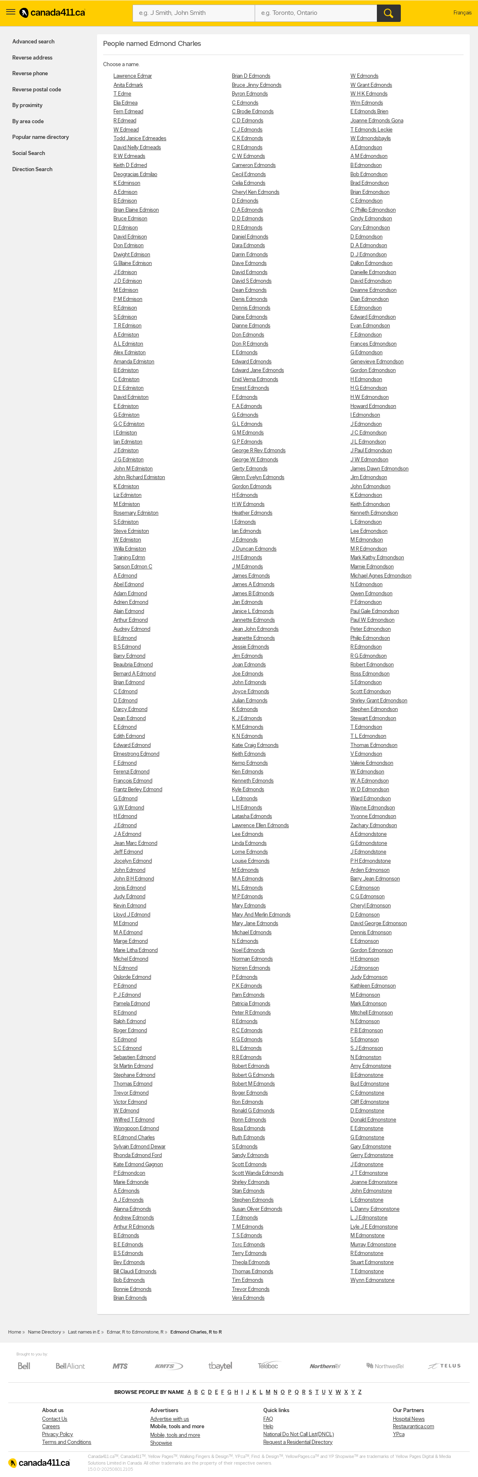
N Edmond (125, 968)
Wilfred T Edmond (134, 1120)
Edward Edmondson (373, 317)
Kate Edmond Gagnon (138, 1164)
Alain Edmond (129, 611)
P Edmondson (366, 602)
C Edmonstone (367, 1093)
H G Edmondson (368, 388)
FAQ (268, 1419)
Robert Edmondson (372, 665)
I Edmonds (244, 522)
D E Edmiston (129, 388)
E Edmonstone (366, 1128)
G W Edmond (129, 808)
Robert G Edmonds (253, 1075)
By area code (28, 121)
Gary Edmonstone (370, 1147)
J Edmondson (366, 424)
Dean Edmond (130, 718)
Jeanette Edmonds (253, 638)
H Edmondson (366, 379)
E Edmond (125, 727)
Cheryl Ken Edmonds (255, 192)
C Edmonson (365, 888)
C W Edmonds (248, 156)
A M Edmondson (369, 156)
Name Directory (44, 1332)
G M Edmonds (248, 433)
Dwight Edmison (132, 255)
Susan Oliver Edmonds (257, 1209)
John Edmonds (249, 682)
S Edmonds (245, 1147)
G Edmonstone (367, 1138)
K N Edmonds (247, 736)
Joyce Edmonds (250, 691)
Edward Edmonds (252, 362)
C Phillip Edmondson (373, 210)
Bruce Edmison (130, 219)
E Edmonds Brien (369, 112)
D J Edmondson (368, 255)
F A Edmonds (247, 406)
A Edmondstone (368, 834)
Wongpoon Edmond (136, 1128)
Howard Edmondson (373, 406)
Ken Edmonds (247, 772)
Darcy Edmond (130, 709)
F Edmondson (366, 335)
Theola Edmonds (251, 1262)
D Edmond (125, 701)
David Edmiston (131, 397)
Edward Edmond (132, 745)
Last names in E (84, 1332)
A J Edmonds (129, 1200)
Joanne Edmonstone (374, 1182)
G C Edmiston (129, 424)
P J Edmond (127, 995)
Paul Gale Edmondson (374, 611)
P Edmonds (245, 977)
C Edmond (125, 691)
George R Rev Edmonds (259, 450)
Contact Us (54, 1419)
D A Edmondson (368, 245)
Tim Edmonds (247, 1280)
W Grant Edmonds (371, 85)
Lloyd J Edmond (132, 915)
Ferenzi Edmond (131, 772)
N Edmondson (366, 584)
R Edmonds (245, 1021)
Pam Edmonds (248, 995)
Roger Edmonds (250, 1093)
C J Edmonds (247, 130)
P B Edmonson (366, 1030)
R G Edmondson (368, 656)
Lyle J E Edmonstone (374, 1227)
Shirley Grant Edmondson (378, 701)
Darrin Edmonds (250, 255)
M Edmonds (245, 870)
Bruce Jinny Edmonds (257, 85)
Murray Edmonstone (373, 1245)
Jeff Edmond (128, 852)
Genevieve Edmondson (377, 362)
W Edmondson (367, 772)
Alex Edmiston (130, 353)
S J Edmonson (366, 1048)
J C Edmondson (368, 433)
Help (268, 1426)
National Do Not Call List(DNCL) (298, 1434)
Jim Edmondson (368, 477)
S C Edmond (128, 1048)
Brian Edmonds (130, 1298)
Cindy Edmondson (371, 219)
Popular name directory (40, 137)
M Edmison (126, 290)
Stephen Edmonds (253, 1200)
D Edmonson (365, 915)
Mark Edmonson (368, 1004)
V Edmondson (366, 754)
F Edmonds (245, 397)
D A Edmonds (247, 210)
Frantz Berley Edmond (138, 789)
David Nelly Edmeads (137, 147)
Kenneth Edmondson (374, 513)
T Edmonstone (367, 1271)
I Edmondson (365, 415)
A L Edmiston (128, 344)
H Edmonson (364, 959)
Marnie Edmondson (372, 567)
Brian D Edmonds (251, 76)
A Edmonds (127, 1191)
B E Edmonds (128, 1245)
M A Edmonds (247, 879)
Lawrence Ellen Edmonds (260, 825)
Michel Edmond (131, 959)
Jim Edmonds (247, 656)
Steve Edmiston (131, 531)
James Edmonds (251, 576)
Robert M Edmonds (253, 1084)
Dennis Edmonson (371, 932)
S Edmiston (126, 522)
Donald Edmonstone (373, 1120)
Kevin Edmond (130, 906)
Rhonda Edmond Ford (138, 1155)
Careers (51, 1426)
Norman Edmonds (252, 959)
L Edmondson (366, 522)
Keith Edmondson (370, 504)
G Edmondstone (368, 843)
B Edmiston (126, 370)
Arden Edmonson (370, 870)
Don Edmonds (248, 335)
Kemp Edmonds (250, 763)
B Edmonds (126, 1235)
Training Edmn (129, 558)
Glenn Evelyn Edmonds (258, 477)
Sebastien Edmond (135, 1057)
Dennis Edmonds (251, 308)
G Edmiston (127, 415)
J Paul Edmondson (371, 450)
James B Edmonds (253, 594)
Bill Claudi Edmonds (135, 1271)
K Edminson (127, 183)
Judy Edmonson (369, 977)
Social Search (28, 153)
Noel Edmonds (248, 950)
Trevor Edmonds (251, 1289)
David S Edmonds (252, 281)
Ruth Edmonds (248, 1138)
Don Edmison (129, 245)
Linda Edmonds (249, 843)
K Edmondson (366, 495)
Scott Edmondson (370, 691)
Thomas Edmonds (252, 1271)
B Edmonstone (366, 1075)
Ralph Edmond (130, 1021)
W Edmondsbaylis (370, 138)
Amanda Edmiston (134, 362)
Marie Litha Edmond (136, 950)
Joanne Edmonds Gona (376, 121)
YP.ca (399, 1434)
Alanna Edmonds (132, 1209)
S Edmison (125, 317)
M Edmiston (127, 504)
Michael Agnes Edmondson (381, 576)
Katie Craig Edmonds (255, 745)
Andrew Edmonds (134, 1218)
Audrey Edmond (132, 629)
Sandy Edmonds (250, 1155)
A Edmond (125, 576)
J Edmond (125, 825)
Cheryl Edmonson (370, 906)
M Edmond (126, 923)
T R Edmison (128, 326)
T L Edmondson (368, 736)
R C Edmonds (247, 1030)
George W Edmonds (255, 460)
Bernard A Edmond (135, 674)
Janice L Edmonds (253, 611)
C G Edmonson (367, 897)
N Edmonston (365, 1057)
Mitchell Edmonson (371, 1013)
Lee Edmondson (369, 531)
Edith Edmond (129, 736)
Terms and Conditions (66, 1442)
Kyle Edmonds (248, 789)
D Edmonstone (367, 1111)
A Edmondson (366, 147)
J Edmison (125, 272)
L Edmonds (245, 799)
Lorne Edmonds (250, 852)
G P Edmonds (247, 442)
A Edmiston (126, 335)
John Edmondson (370, 486)
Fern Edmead (128, 112)
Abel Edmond (129, 584)
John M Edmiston (133, 469)
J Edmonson (364, 968)
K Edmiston (126, 486)
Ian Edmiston (128, 442)
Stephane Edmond (134, 1075)
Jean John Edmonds (255, 629)
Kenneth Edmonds (253, 781)
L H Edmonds (247, 808)
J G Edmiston (129, 460)
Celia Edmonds (248, 183)
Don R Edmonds (250, 344)
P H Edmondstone (370, 861)
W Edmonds (364, 76)
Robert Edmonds (251, 1066)
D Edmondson (366, 237)
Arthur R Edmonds (134, 1227)
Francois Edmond (133, 781)
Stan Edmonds (248, 1191)
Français (463, 13)
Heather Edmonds (252, 513)
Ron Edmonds (247, 1102)
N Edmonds (245, 941)
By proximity (27, 105)
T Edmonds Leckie (371, 130)
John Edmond (129, 870)
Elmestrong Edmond (136, 754)
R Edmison (125, 308)
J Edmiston (126, 450)
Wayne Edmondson (372, 808)
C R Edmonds (247, 147)
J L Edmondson (368, 442)
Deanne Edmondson (373, 290)
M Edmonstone (367, 1235)
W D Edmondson (369, 789)
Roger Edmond (130, 1030)
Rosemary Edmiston (136, 513)
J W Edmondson (369, 460)
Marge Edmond (131, 941)
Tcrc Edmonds (248, 1245)
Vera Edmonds (248, 1298)
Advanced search (33, 42)
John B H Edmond (134, 879)
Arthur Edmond (131, 620)
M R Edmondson (368, 549)
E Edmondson (366, 308)
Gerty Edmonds (249, 469)
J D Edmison (128, 281)
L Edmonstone (366, 1200)
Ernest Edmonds (250, 388)
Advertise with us (169, 1419)
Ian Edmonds (246, 531)
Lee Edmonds (247, 834)
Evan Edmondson (370, 326)
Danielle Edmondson (373, 272)
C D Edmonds (247, 121)
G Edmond (125, 799)
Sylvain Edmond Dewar (140, 1147)
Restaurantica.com (413, 1426)
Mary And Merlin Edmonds (261, 915)
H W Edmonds (248, 504)
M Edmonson (365, 995)
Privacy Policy (57, 1434)
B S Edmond (127, 647)
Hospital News (409, 1419)
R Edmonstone (366, 1253)
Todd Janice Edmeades (140, 138)
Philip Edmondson (370, 638)
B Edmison (125, 201)
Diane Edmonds (249, 317)
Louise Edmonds (251, 861)
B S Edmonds (128, 1253)
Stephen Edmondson (374, 709)
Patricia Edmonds (251, 1004)
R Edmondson (366, 647)
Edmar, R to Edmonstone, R (135, 1332)
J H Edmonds (247, 558)
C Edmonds (245, 103)
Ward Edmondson (370, 799)
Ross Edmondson (370, 674)
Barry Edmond (129, 656)
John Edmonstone (371, 1191)
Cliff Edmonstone (369, 1102)
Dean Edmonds (249, 290)
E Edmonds (245, 353)
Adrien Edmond (131, 602)
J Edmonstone (366, 1164)
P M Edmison (128, 299)
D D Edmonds (247, 219)
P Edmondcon (129, 1173)
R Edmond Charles (134, 1138)
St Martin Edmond (133, 1066)
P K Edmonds (247, 986)
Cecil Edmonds (249, 174)
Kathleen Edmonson (373, 986)
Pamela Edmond (132, 1004)
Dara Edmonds (248, 245)
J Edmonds (245, 540)
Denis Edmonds (249, 299)
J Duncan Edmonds (254, 549)
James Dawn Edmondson (379, 469)
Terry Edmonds (249, 1253)
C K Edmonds (247, 138)
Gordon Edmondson (373, 370)
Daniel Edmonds (250, 237)
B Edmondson (366, 165)
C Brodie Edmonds (253, 112)
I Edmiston (125, 433)
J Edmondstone (368, 852)
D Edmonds (245, 201)
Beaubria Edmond (133, 665)
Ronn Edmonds (249, 1120)
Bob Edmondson (369, 174)
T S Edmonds (247, 1235)
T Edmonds (245, 1218)
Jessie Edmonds (250, 647)
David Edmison (130, 237)
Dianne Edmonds (251, 326)
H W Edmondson (369, 397)
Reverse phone (30, 73)
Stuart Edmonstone (372, 1262)
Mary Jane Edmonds (255, 923)
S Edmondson (366, 682)
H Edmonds (245, 495)
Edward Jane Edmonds (258, 370)
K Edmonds (245, 709)
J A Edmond (127, 834)
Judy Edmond (129, 897)
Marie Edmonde (131, 1182)
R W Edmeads (129, 156)
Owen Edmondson (371, 594)
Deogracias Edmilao (135, 174)
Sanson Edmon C (133, 567)
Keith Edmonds (249, 754)
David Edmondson (371, 281)
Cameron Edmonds (254, 165)
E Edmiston (126, 406)
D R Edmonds (247, 228)
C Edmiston (127, 379)
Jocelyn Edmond (133, 861)
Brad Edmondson (369, 183)
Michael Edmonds (252, 932)
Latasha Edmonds (252, 816)
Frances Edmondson (373, 344)
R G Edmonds (247, 1040)
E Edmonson (364, 941)
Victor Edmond (130, 1102)
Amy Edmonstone (370, 1066)
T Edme (122, 94)
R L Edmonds (247, 1048)
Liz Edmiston (128, 495)
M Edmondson (366, 540)
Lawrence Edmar (133, 76)
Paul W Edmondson (372, 620)
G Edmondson (366, 353)
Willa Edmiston (130, 549)
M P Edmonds (247, 897)
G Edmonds (245, 415)
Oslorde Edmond (132, 977)
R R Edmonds (247, 1057)
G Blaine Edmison (133, 263)
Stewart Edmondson (373, 718)
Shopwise (161, 1443)
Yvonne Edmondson (373, 816)
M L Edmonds (247, 888)
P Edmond (125, 986)
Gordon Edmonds (252, 486)
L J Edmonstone (369, 1218)
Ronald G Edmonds (253, 1111)
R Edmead (125, 121)
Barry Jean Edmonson (375, 879)
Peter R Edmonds (251, 1013)
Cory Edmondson (370, 228)
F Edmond (125, 763)
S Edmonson (364, 1040)
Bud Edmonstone (369, 1084)
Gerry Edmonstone (371, 1155)
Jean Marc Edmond (135, 843)
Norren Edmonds (251, 968)
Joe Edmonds (247, 674)
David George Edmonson (378, 923)
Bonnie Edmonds (132, 1289)
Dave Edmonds (249, 263)
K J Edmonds (247, 718)
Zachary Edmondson (373, 825)
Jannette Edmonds (253, 620)
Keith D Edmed (130, 165)
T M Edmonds (247, 1227)
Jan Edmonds (247, 602)
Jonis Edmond (130, 888)
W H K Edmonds (369, 94)
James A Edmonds (253, 584)
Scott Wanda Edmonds (258, 1173)
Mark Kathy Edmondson (377, 558)
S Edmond (125, 1040)
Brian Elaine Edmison (136, 210)
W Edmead (126, 130)
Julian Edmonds (249, 701)
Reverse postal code (36, 90)
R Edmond (125, 1013)
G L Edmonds (247, 424)
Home (14, 1332)
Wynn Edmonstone (372, 1280)
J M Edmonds (247, 567)
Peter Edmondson (370, 629)
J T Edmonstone (369, 1173)
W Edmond (126, 1111)
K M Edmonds (247, 727)
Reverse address (32, 58)
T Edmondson (366, 727)
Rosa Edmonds (248, 1128)
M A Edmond (128, 932)
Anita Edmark (128, 85)
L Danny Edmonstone (375, 1209)
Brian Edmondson (370, 192)
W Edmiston (127, 540)
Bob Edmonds (129, 1280)
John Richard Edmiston (139, 477)
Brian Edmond (129, 682)
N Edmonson (365, 1021)
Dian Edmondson (369, 299)
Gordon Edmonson (371, 950)
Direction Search (32, 169)
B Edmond (125, 638)
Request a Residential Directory (298, 1442)
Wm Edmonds (366, 103)
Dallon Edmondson (371, 263)
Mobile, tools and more (175, 1435)
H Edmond (125, 816)
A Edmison (125, 192)
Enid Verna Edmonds (255, 379)
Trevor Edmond (131, 1093)
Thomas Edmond (133, 1084)
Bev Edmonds (129, 1262)
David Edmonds (249, 272)
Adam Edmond (130, 594)
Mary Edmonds (249, 906)
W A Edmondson (369, 781)
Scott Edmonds (249, 1164)
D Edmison (126, 228)
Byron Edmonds (250, 94)
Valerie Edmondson (371, 763)
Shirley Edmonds (251, 1182)
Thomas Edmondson (374, 745)
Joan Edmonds (249, 665)
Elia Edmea (125, 103)
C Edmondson (366, 201)
